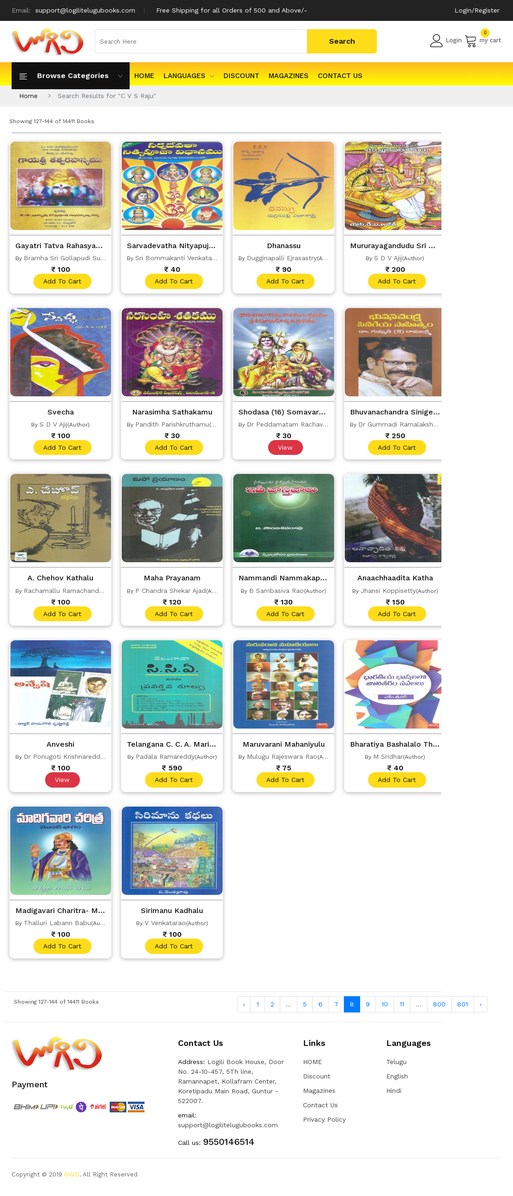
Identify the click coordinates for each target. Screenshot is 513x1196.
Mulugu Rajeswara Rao (282, 759)
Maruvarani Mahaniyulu (283, 747)
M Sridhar (388, 759)
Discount (241, 76)
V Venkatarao (165, 927)
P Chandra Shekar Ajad (170, 592)
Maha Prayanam (172, 580)
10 (384, 1009)
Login (446, 40)
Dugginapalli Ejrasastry (282, 258)
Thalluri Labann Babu (57, 927)
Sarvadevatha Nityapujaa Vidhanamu (197, 245)
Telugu (396, 1067)
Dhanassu (284, 245)
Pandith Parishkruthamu (172, 425)
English (397, 1081)
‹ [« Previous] (244, 1009)
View (284, 449)
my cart (482, 40)
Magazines (289, 76)
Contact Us (340, 76)
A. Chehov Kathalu (60, 580)
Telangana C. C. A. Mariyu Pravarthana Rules (213, 747)
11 (402, 1009)
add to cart (62, 281)
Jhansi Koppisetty (388, 592)
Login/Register (477, 10)
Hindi (393, 1095)
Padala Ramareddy (165, 759)
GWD (71, 1179)
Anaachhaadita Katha (395, 580)
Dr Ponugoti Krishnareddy (64, 759)
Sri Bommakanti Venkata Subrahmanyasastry (205, 258)
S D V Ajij (388, 258)
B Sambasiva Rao (276, 592)
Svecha (60, 412)
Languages (189, 76)
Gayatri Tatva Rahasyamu (64, 245)
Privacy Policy (324, 1124)
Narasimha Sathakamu (172, 412)
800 (439, 1009)
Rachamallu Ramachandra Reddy (75, 592)
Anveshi (60, 747)
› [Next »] (480, 1009)
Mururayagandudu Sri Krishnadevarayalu (427, 245)
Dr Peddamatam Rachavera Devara (301, 425)
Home (28, 95)
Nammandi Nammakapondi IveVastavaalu (318, 580)
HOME (144, 76)
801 (462, 1009)
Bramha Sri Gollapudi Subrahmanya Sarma (90, 258)
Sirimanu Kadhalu (172, 914)
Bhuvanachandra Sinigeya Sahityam (418, 412)
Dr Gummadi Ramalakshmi (399, 425)
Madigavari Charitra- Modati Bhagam (86, 914)
